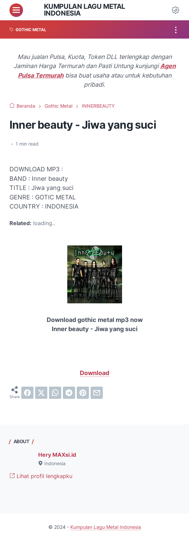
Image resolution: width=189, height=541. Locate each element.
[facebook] (27, 393)
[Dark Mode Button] (175, 10)
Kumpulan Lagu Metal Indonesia (84, 9)
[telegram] (69, 393)
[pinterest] (83, 393)
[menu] (16, 10)
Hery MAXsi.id (57, 455)
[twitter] (41, 393)
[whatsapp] (55, 393)
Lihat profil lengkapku (40, 476)
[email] (97, 393)
